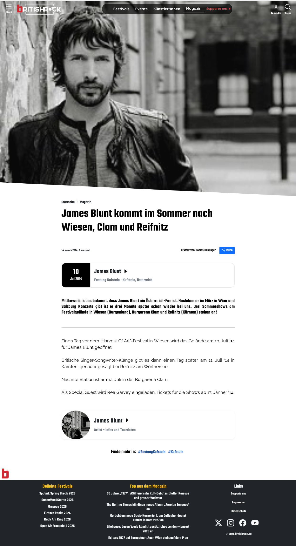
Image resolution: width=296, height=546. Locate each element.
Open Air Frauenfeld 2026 (57, 526)
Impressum (238, 502)
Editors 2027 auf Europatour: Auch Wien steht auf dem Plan (148, 538)
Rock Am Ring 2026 (57, 519)
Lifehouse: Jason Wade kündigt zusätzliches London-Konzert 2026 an (148, 529)
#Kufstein (175, 452)
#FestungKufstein (152, 452)
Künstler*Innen (166, 8)
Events (141, 8)
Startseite (68, 202)
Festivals (121, 8)
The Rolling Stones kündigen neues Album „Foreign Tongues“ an (148, 507)
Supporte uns (218, 8)
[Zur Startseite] (5, 473)
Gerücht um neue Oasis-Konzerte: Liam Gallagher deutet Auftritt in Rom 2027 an (148, 518)
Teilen (227, 250)
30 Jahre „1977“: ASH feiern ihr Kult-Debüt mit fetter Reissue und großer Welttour (148, 496)
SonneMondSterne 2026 (57, 500)
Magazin (194, 8)
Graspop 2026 (57, 507)
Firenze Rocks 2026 (57, 513)
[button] (121, 9)
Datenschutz (238, 511)
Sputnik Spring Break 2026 (57, 493)
